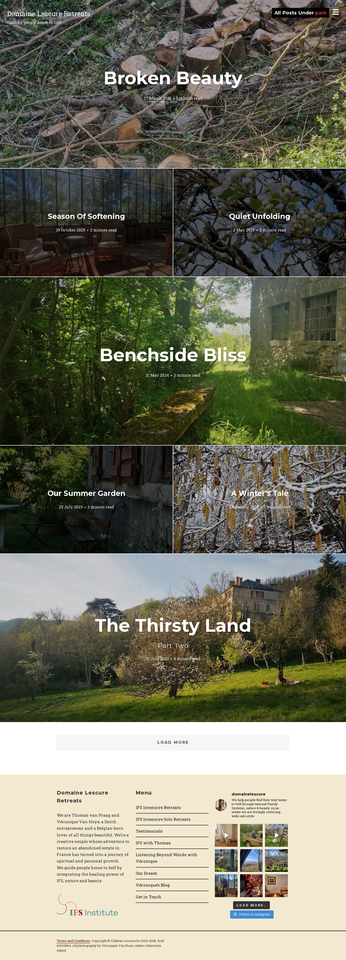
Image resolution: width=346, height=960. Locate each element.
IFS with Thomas (153, 843)
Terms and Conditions (73, 941)
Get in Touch (148, 897)
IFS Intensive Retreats (158, 807)
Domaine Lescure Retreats (48, 13)
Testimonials (149, 831)
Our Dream (146, 873)
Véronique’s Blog (153, 885)
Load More (173, 742)
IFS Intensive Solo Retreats (163, 819)
